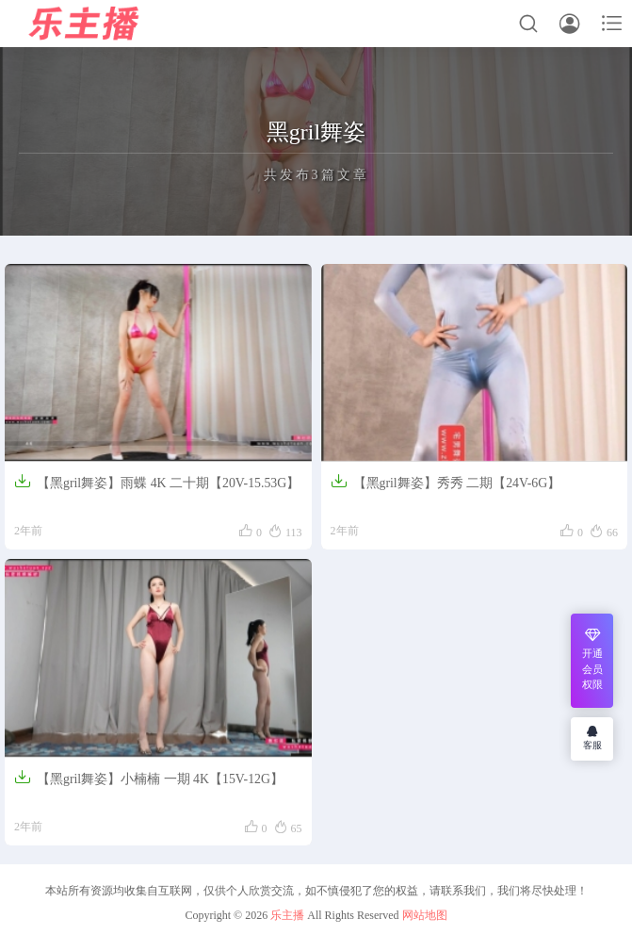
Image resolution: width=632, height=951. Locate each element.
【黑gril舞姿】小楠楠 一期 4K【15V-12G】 (149, 776)
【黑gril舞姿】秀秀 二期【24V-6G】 (446, 480)
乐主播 (287, 915)
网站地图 (424, 915)
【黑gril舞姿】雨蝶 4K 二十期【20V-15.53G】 (157, 480)
